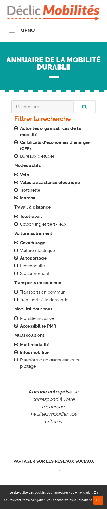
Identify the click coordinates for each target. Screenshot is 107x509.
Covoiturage (32, 242)
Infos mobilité (34, 352)
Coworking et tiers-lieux (43, 224)
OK (98, 500)
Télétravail (31, 216)
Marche (27, 198)
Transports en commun (43, 292)
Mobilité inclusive (37, 318)
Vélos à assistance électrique (50, 182)
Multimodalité (34, 344)
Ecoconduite (32, 265)
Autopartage (33, 258)
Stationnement (34, 273)
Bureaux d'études (37, 156)
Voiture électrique (37, 250)
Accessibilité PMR (38, 326)
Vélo (24, 174)
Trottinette (30, 190)
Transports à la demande (44, 299)
